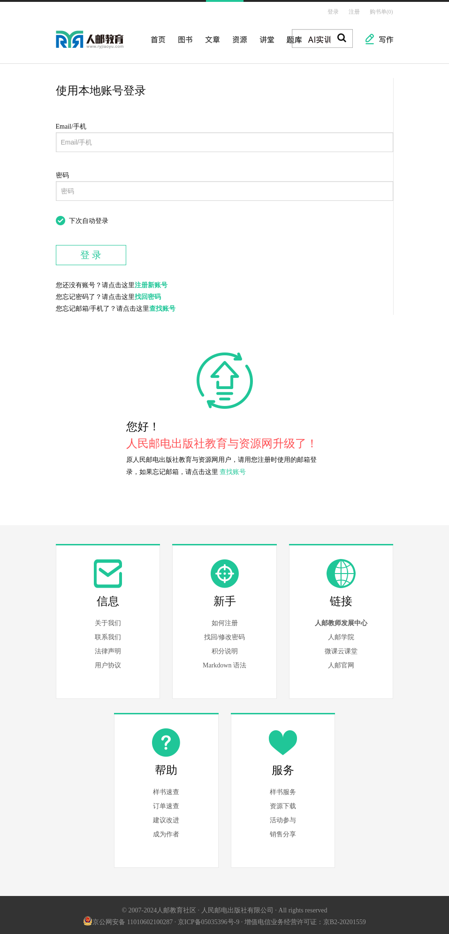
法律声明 (108, 648)
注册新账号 (151, 282)
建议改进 (166, 817)
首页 (155, 36)
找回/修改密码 (224, 634)
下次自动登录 (88, 218)
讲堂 (264, 36)
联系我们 (108, 634)
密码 (62, 172)
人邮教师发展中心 (341, 620)
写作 (381, 36)
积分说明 (225, 648)
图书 (182, 36)
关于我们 (108, 620)
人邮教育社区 (99, 43)
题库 (291, 36)
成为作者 (166, 831)
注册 (355, 11)
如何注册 (225, 620)
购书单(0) (382, 11)
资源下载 (283, 803)
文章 (210, 36)
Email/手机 (71, 124)
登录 (335, 11)
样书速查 (166, 789)
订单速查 (166, 803)
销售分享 (283, 831)
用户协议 (108, 662)
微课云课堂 (341, 648)
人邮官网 (341, 662)
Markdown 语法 (224, 662)
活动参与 (283, 817)
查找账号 (162, 306)
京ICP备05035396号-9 (208, 919)
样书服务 (283, 789)
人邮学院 (341, 634)
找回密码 (148, 294)
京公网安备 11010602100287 (128, 919)
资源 (237, 36)
